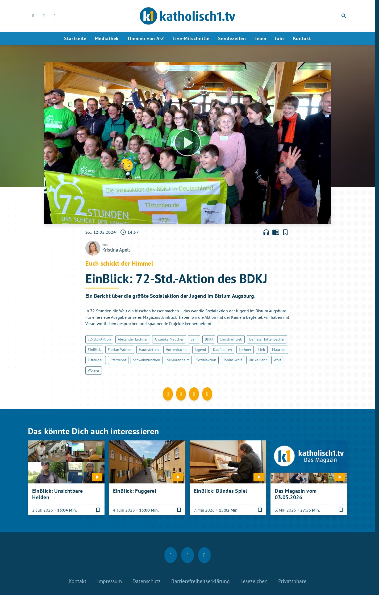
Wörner (93, 370)
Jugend (200, 349)
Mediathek (107, 38)
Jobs (280, 38)
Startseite (75, 38)
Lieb (261, 349)
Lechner (245, 349)
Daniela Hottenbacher (267, 339)
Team (260, 38)
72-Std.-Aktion (99, 339)
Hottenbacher (177, 349)
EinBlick (94, 349)
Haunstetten (149, 349)
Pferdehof (118, 360)
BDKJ (209, 339)
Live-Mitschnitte (191, 38)
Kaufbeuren (222, 349)
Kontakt (302, 38)
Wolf (277, 360)
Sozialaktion (206, 360)
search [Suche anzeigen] (344, 16)
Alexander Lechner (133, 339)
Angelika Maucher (169, 339)
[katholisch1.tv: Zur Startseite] (187, 16)
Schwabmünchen (146, 360)
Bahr (194, 339)
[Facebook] (33, 16)
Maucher (279, 349)
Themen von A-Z (145, 38)
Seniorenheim (178, 360)
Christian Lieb (231, 339)
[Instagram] (44, 16)
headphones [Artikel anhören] (266, 232)
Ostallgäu (95, 360)
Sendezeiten (232, 38)
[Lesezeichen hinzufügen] (285, 232)
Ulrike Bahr (258, 360)
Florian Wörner (120, 349)
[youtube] (54, 16)
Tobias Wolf (232, 360)
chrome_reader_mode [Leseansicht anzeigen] (276, 232)
